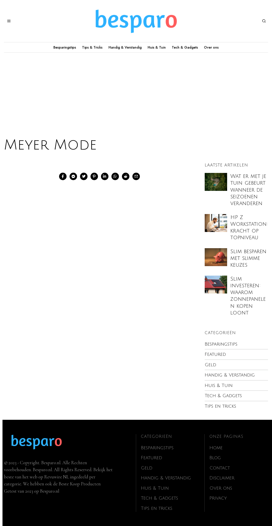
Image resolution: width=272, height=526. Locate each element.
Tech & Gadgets (185, 47)
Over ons (211, 47)
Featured (215, 354)
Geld (210, 364)
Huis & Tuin (157, 47)
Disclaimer (222, 477)
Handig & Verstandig (125, 47)
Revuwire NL (56, 477)
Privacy (218, 498)
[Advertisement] (136, 90)
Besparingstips (64, 47)
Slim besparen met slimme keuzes (248, 258)
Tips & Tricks (92, 47)
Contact (219, 467)
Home (216, 447)
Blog (215, 457)
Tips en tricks (221, 406)
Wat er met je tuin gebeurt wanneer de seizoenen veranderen (248, 189)
